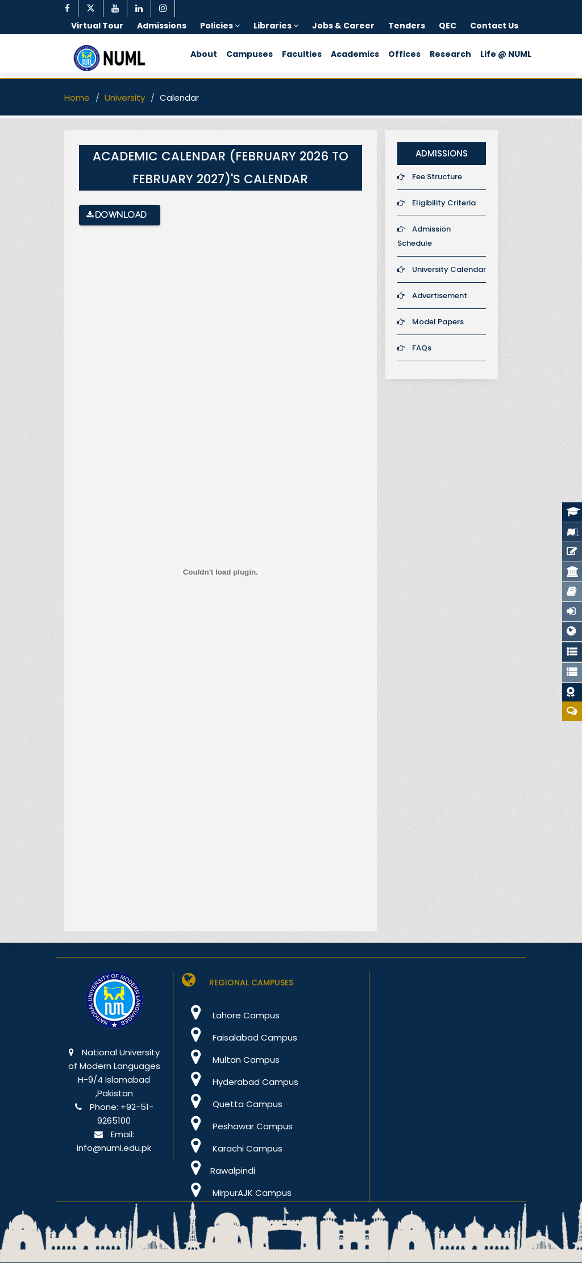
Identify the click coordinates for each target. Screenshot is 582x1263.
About (203, 54)
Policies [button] (220, 25)
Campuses (249, 54)
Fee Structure (429, 176)
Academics (355, 54)
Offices (404, 54)
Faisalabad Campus (239, 1037)
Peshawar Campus (237, 1126)
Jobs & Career (343, 25)
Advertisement (432, 295)
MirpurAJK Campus (237, 1193)
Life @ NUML (505, 54)
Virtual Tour (97, 25)
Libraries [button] (275, 25)
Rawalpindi (218, 1171)
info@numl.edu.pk (114, 1148)
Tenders (406, 25)
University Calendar (441, 269)
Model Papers (430, 321)
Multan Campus (231, 1060)
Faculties (302, 54)
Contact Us (494, 25)
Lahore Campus (231, 1015)
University (125, 98)
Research (450, 54)
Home (77, 98)
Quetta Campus (232, 1104)
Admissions (161, 25)
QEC (447, 25)
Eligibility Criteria (436, 202)
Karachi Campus (232, 1148)
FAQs (414, 347)
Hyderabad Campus (240, 1082)
